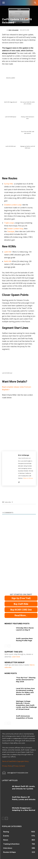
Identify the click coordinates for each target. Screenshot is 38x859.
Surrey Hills (8, 184)
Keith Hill (7, 261)
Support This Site (13, 651)
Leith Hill (7, 252)
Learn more (16, 657)
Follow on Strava (28, 478)
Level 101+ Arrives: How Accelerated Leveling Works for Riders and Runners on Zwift (25, 691)
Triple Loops (9, 223)
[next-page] (9, 646)
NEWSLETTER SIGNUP (15, 662)
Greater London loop (15, 228)
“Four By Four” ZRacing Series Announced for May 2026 (25, 680)
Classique (10, 231)
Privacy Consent (19, 766)
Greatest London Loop (12, 205)
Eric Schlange (13, 30)
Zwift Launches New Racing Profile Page (24, 639)
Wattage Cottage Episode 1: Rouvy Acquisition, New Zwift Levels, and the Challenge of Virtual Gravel (26, 705)
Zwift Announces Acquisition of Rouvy (24, 717)
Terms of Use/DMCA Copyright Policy (15, 761)
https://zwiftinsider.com (24, 458)
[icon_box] (15, 773)
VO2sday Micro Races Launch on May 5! (25, 629)
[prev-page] (6, 646)
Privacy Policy (7, 766)
